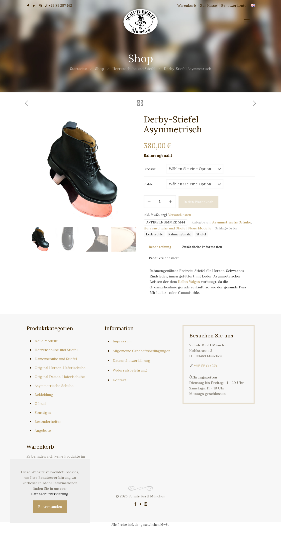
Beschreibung (160, 247)
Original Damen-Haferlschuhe (60, 376)
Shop (99, 68)
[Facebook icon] (135, 504)
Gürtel (40, 403)
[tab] (160, 247)
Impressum (122, 341)
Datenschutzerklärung (131, 360)
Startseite (78, 68)
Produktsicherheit (164, 258)
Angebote (43, 430)
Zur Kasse (208, 5)
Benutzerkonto (234, 5)
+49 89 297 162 (205, 365)
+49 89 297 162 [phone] (60, 5)
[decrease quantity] (149, 202)
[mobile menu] (247, 21)
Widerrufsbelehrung (130, 370)
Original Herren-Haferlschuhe (60, 368)
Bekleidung (44, 394)
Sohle (148, 184)
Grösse (150, 169)
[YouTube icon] (140, 504)
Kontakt (119, 380)
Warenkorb (186, 5)
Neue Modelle (199, 228)
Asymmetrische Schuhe (231, 222)
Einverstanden (50, 506)
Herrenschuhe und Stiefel (133, 68)
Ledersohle (154, 234)
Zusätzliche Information (202, 247)
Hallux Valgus (189, 281)
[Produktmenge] (160, 201)
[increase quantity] (170, 202)
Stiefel (201, 234)
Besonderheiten (48, 421)
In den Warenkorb (198, 202)
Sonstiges (43, 412)
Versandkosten (179, 215)
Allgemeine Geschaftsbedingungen (141, 351)
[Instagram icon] (146, 504)
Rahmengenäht (179, 234)
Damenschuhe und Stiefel (56, 359)
